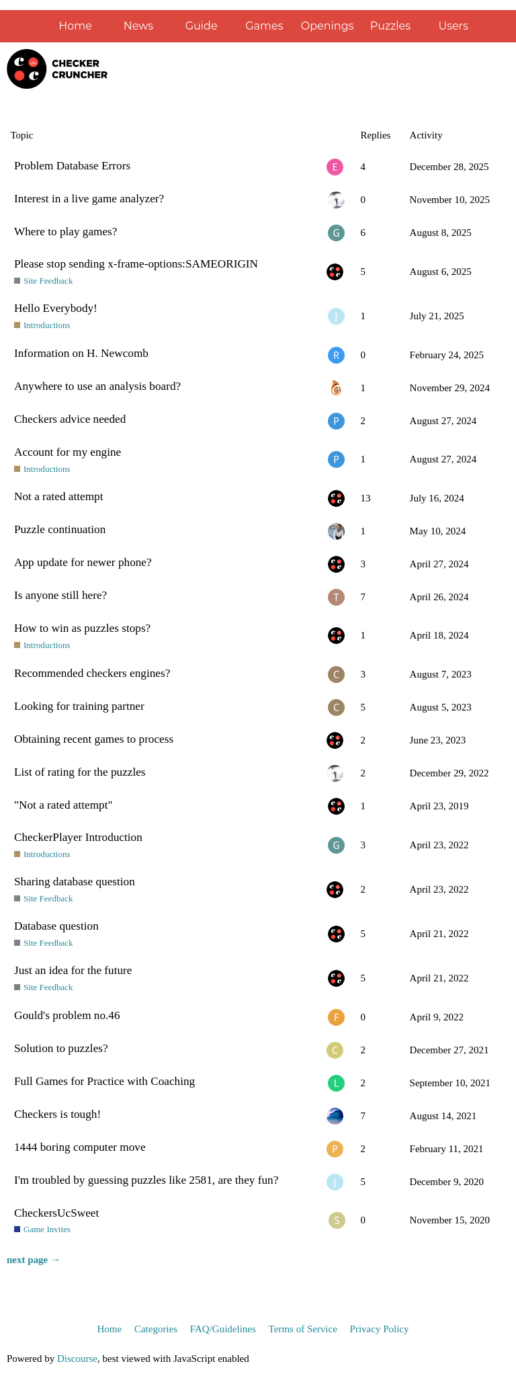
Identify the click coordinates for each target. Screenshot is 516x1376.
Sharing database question (74, 881)
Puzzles (390, 25)
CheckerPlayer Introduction (78, 837)
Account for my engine (67, 452)
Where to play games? (65, 231)
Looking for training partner (79, 706)
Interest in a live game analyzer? (89, 198)
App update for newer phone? (83, 562)
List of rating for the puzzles (80, 772)
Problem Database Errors (72, 165)
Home (75, 25)
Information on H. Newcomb (81, 353)
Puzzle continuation (59, 529)
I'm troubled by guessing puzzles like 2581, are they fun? (146, 1180)
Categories (155, 1329)
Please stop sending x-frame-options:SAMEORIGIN (136, 263)
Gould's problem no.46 (67, 1015)
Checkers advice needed (70, 419)
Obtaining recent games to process (93, 739)
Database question (56, 926)
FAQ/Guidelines (223, 1329)
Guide (201, 25)
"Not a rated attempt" (63, 805)
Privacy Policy (379, 1329)
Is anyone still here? (60, 595)
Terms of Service (303, 1329)
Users (453, 25)
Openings (327, 25)
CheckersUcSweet (56, 1213)
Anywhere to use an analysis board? (97, 386)
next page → (33, 1259)
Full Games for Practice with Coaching (104, 1081)
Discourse (77, 1358)
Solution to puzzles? (61, 1048)
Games (264, 25)
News (138, 25)
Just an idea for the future (73, 970)
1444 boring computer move (80, 1147)
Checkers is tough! (57, 1114)
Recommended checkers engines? (92, 673)
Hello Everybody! (55, 308)
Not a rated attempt (58, 496)
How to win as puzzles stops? (82, 628)
